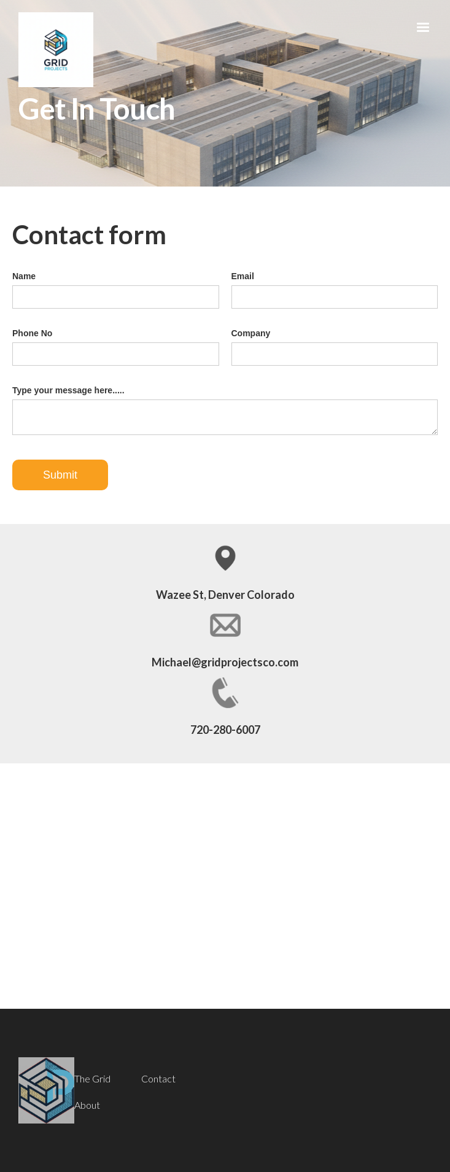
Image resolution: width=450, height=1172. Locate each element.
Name (24, 276)
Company (251, 333)
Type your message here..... (68, 390)
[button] (423, 27)
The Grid (92, 1078)
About (87, 1105)
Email (242, 276)
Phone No (32, 333)
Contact (158, 1078)
